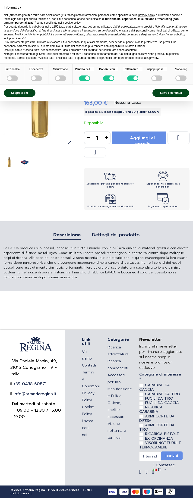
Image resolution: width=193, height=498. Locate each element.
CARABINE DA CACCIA (154, 387)
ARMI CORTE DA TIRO (156, 427)
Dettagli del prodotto (116, 235)
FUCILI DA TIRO (159, 398)
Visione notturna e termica (117, 430)
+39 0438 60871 (29, 384)
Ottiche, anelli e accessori (116, 410)
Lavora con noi (87, 428)
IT (160, 469)
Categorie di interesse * (160, 376)
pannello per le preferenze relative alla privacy (129, 58)
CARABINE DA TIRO (162, 394)
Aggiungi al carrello (142, 139)
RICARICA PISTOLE (162, 434)
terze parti (65, 26)
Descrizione (67, 235)
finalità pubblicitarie (27, 34)
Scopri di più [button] (19, 92)
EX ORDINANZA (159, 438)
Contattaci (165, 465)
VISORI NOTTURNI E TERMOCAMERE (160, 445)
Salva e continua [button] (171, 92)
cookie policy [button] (72, 22)
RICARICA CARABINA (151, 409)
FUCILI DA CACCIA (162, 403)
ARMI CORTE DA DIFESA (156, 418)
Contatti (89, 365)
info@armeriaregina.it (34, 394)
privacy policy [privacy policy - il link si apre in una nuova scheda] (146, 15)
